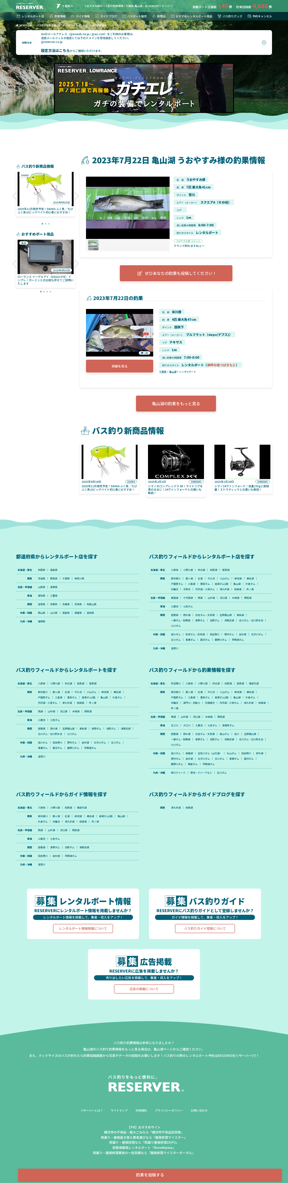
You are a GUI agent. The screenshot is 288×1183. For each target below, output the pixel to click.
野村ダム (229, 634)
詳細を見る (120, 366)
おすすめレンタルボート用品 (191, 16)
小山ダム (224, 578)
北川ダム (222, 772)
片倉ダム (250, 584)
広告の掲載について (144, 988)
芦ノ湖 (250, 589)
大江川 (186, 725)
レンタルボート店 (30, 16)
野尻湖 (247, 598)
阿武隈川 (176, 683)
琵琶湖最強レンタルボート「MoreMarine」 (144, 1147)
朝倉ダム (193, 764)
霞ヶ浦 (189, 578)
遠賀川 (174, 648)
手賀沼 (186, 589)
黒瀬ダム (190, 640)
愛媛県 (78, 613)
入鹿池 (174, 606)
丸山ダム (231, 753)
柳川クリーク (178, 772)
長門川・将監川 (191, 703)
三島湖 (191, 584)
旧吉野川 (214, 634)
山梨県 (41, 587)
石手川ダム (257, 634)
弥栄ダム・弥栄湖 (195, 634)
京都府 (53, 604)
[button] (14, 196)
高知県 (90, 613)
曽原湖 (225, 570)
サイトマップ (119, 1110)
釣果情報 (57, 16)
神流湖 (238, 578)
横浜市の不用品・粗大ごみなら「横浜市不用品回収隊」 (144, 1132)
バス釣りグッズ (229, 16)
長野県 (53, 587)
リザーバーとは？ (91, 1110)
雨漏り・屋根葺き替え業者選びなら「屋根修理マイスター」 (144, 1137)
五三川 (174, 725)
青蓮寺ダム (228, 725)
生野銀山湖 (226, 615)
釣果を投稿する (150, 1175)
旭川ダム (176, 634)
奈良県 (78, 604)
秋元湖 (201, 570)
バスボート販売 (134, 16)
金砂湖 (242, 634)
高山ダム (224, 734)
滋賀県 (41, 604)
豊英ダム (205, 584)
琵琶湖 (174, 615)
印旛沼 (174, 589)
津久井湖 (224, 589)
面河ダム (205, 640)
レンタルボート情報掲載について (83, 928)
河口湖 (223, 598)
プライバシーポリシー (169, 1110)
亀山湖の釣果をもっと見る (176, 403)
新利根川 (176, 578)
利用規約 (141, 1110)
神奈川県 (79, 578)
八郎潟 (174, 570)
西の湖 (186, 615)
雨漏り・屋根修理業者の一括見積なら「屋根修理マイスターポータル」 (144, 1152)
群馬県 (53, 578)
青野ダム (200, 620)
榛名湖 (250, 578)
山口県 (53, 613)
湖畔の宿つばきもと (221, 364)
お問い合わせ (199, 1110)
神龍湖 (189, 753)
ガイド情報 (80, 16)
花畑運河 (210, 703)
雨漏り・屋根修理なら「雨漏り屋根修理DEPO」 (144, 1142)
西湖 (200, 598)
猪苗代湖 (254, 683)
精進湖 (174, 598)
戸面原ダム (177, 584)
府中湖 (259, 753)
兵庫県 (66, 604)
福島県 (53, 570)
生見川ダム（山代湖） (210, 753)
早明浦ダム (238, 640)
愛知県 (41, 595)
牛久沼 (211, 578)
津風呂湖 (229, 620)
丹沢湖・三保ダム (205, 589)
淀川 (236, 734)
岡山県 (41, 613)
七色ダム (188, 606)
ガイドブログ (106, 16)
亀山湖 (172, 371)
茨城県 (41, 578)
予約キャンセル (259, 16)
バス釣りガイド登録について (205, 928)
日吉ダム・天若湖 (205, 615)
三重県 (53, 595)
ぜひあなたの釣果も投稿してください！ (176, 273)
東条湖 (240, 615)
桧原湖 (213, 570)
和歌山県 (91, 604)
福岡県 (41, 621)
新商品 (159, 16)
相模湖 (237, 589)
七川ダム (176, 626)
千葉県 (63, 6)
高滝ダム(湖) (221, 584)
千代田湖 (188, 598)
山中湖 (211, 598)
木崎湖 (235, 598)
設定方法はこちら (55, 50)
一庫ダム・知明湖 (180, 620)
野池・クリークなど (201, 772)
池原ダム (214, 620)
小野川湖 (188, 570)
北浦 (200, 578)
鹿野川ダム (221, 640)
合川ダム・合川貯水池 (251, 620)
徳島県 (66, 613)
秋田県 (41, 570)
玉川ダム (176, 640)
